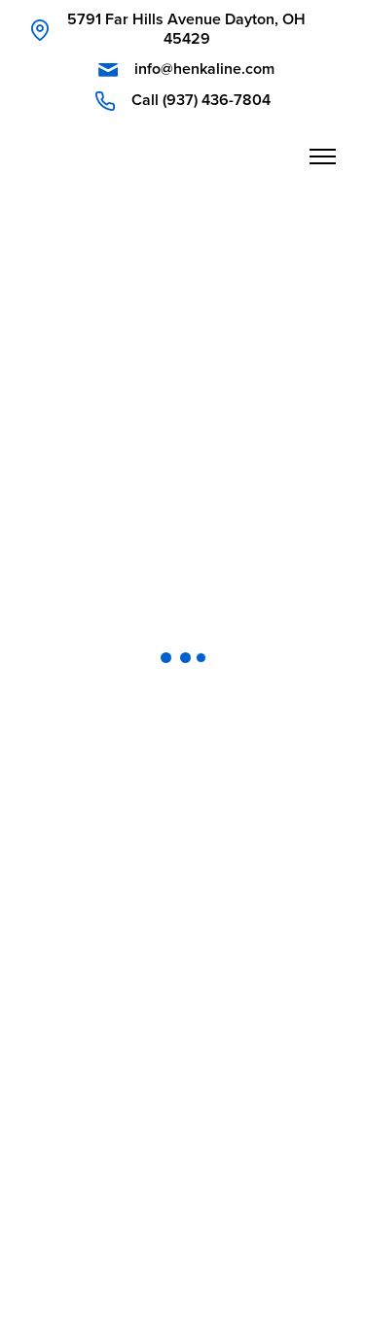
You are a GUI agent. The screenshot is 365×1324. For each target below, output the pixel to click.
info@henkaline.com (204, 69)
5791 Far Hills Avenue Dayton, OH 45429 (186, 29)
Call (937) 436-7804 (201, 100)
